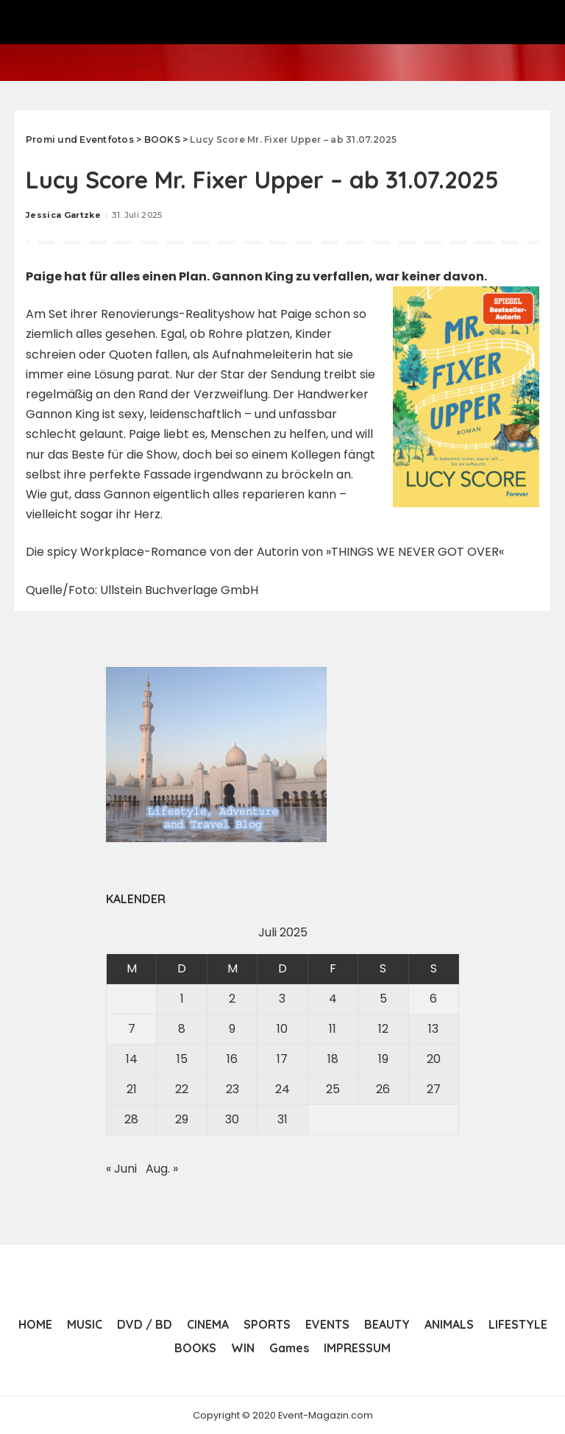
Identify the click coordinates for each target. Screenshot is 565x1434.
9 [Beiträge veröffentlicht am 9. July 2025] (232, 1028)
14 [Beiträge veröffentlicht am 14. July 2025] (132, 1058)
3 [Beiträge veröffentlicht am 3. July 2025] (282, 998)
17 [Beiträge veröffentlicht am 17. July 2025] (282, 1058)
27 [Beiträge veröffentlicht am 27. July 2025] (434, 1089)
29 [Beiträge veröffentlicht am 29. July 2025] (181, 1119)
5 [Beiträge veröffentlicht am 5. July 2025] (383, 998)
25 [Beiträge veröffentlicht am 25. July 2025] (333, 1089)
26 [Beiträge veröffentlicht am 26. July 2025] (383, 1089)
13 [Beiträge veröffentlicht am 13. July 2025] (433, 1028)
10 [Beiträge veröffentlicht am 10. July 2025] (282, 1028)
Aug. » (162, 1168)
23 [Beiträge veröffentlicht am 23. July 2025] (232, 1089)
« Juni (121, 1168)
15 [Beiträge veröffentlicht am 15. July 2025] (182, 1058)
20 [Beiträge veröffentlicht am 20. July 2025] (434, 1058)
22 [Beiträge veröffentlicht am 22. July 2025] (181, 1089)
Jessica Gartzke (63, 215)
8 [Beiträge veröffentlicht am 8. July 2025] (181, 1028)
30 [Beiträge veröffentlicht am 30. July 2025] (232, 1119)
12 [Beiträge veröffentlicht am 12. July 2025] (383, 1028)
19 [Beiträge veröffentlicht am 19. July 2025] (383, 1058)
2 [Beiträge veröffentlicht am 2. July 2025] (232, 998)
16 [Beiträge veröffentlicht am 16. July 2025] (232, 1058)
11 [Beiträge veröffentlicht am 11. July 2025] (332, 1028)
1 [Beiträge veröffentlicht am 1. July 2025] (182, 998)
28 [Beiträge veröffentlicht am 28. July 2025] (131, 1119)
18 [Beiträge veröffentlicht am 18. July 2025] (332, 1058)
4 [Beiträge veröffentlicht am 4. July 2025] (333, 998)
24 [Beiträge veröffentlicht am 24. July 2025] (282, 1089)
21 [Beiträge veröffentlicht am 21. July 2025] (132, 1089)
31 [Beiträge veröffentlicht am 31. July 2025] (282, 1119)
